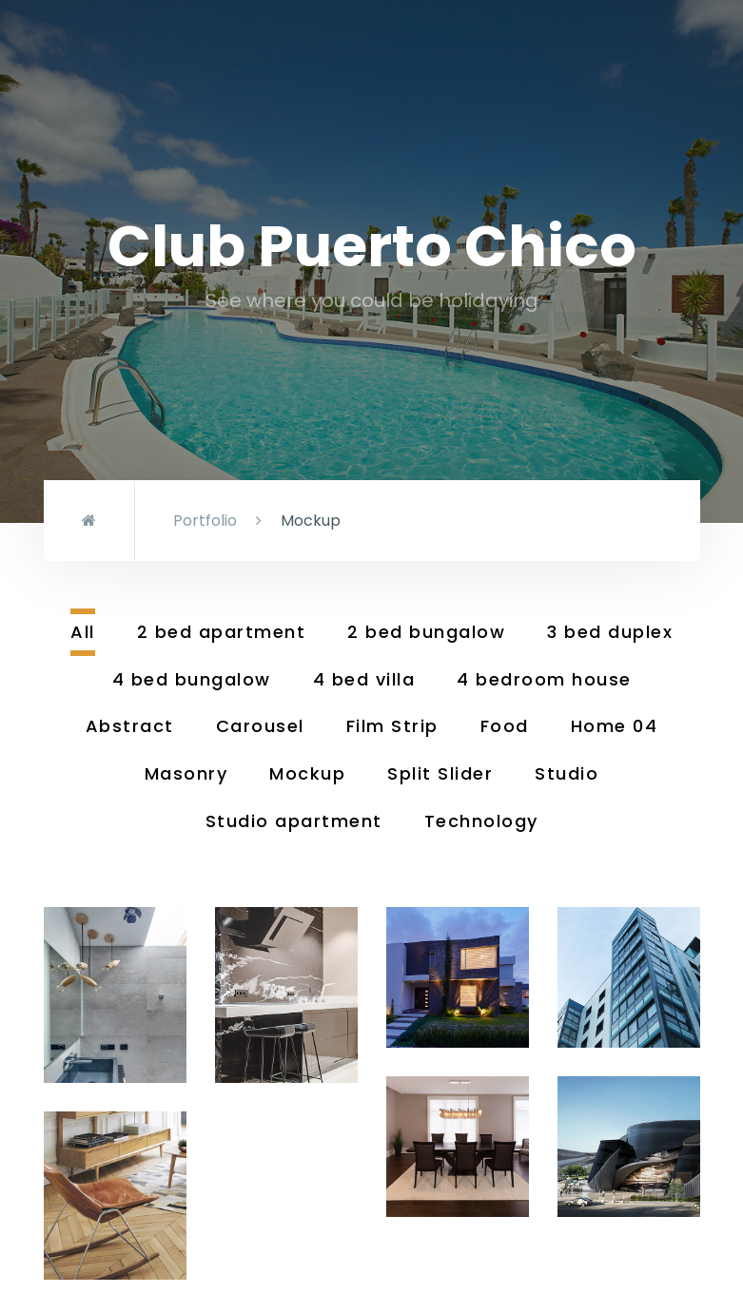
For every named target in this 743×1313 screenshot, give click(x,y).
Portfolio (205, 520)
